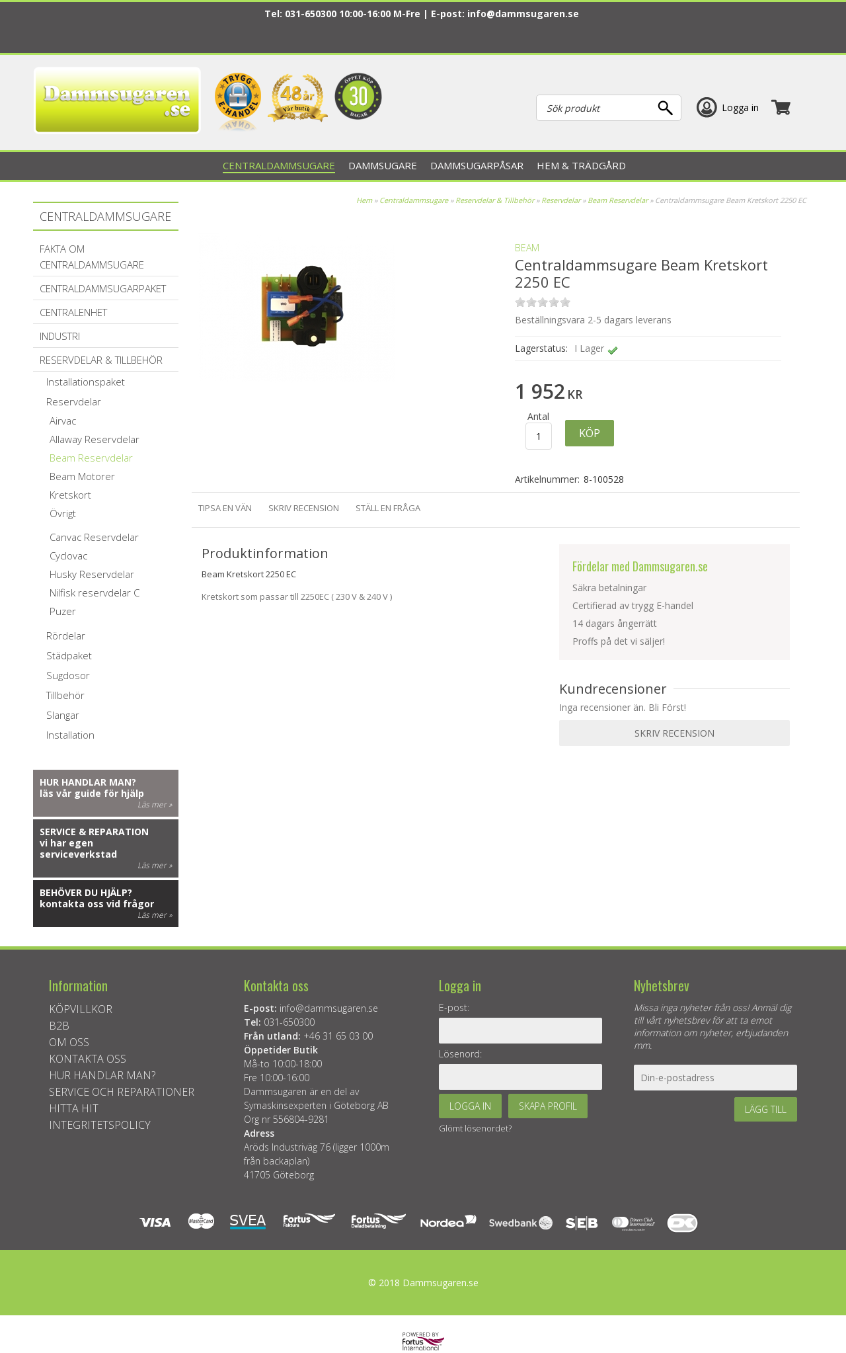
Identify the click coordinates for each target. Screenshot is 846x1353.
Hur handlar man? (88, 782)
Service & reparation (94, 831)
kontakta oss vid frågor (97, 903)
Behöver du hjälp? (86, 892)
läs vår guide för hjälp (92, 793)
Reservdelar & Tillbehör (494, 200)
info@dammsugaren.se (523, 13)
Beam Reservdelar (618, 200)
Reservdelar (561, 200)
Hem (364, 200)
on (520, 302)
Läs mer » (154, 804)
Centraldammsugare (413, 200)
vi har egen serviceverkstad (78, 848)
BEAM (527, 247)
